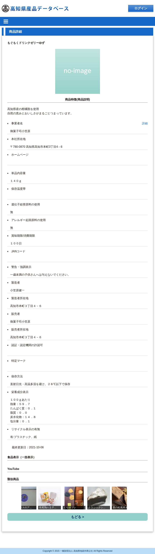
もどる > (77, 517)
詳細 (145, 123)
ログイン (140, 8)
